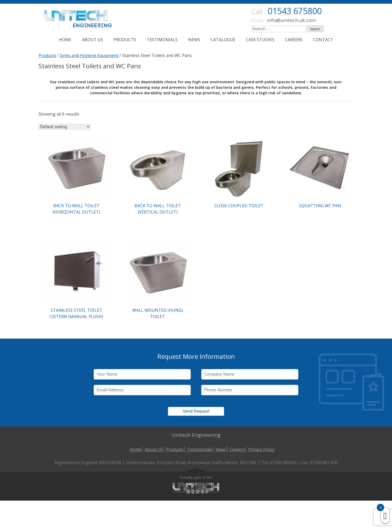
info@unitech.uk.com (291, 20)
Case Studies (260, 40)
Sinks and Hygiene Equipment (89, 55)
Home (65, 40)
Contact (323, 40)
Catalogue (223, 40)
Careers (294, 40)
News (194, 40)
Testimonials (162, 40)
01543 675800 (295, 11)
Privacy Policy (261, 449)
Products (125, 40)
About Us (92, 40)
